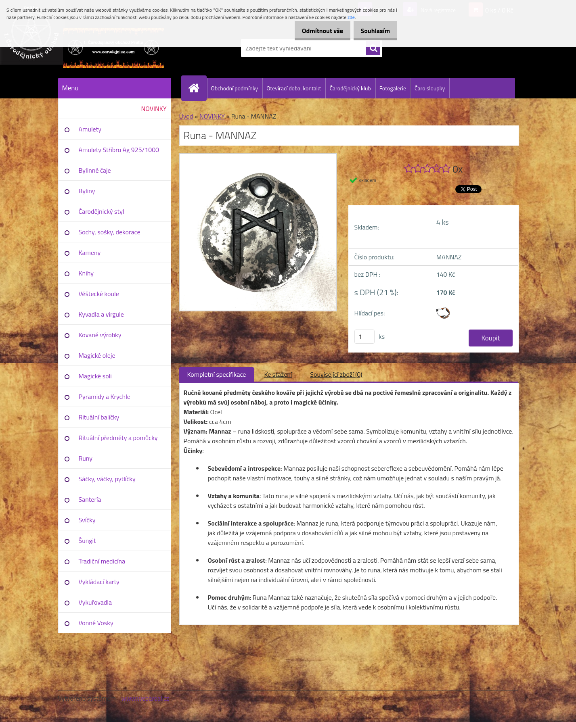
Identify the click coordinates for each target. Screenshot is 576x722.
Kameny (90, 252)
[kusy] (364, 337)
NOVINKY (154, 108)
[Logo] (113, 48)
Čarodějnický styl (101, 211)
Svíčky (87, 520)
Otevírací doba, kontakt (293, 88)
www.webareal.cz (145, 698)
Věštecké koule (99, 293)
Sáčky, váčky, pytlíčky (107, 479)
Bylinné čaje (95, 170)
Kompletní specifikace (216, 374)
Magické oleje (97, 355)
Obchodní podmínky (234, 88)
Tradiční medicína (102, 561)
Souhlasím (372, 30)
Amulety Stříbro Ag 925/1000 (119, 149)
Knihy (86, 273)
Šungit (87, 540)
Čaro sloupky (430, 88)
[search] (373, 48)
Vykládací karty (99, 581)
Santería (90, 499)
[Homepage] (197, 88)
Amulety (90, 129)
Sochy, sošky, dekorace (109, 232)
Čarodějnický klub (350, 88)
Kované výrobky (100, 335)
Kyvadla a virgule (101, 314)
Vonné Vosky (96, 623)
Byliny (87, 191)
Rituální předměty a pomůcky (118, 437)
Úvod (186, 116)
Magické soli (95, 376)
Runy (86, 458)
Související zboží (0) (336, 374)
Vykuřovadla (95, 602)
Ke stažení (278, 374)
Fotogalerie (392, 88)
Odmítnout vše (314, 30)
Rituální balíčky (99, 417)
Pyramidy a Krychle (104, 396)
